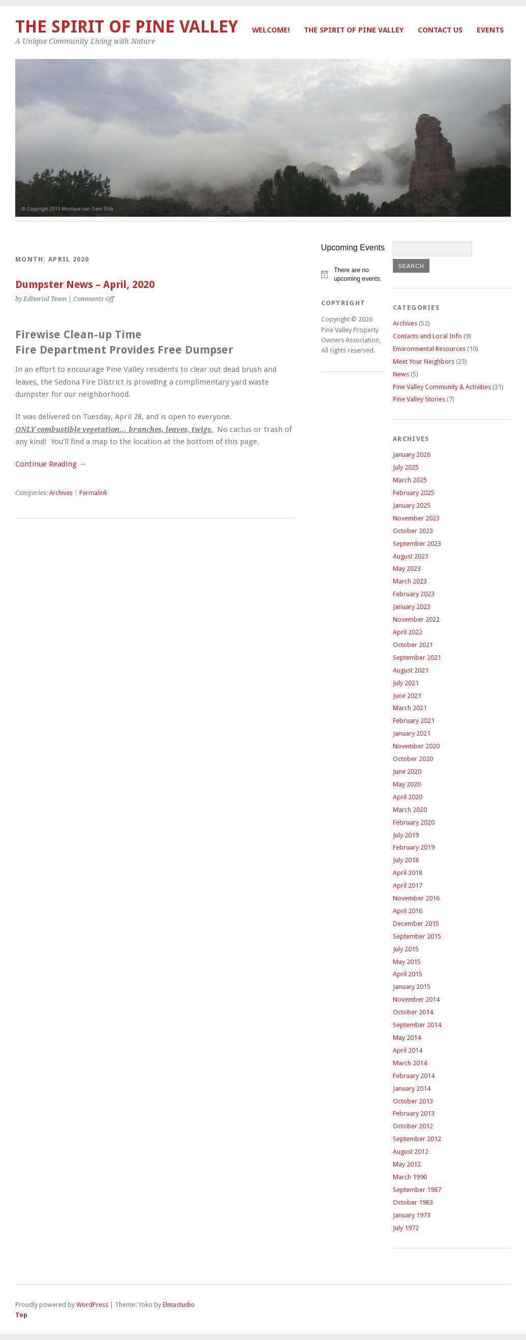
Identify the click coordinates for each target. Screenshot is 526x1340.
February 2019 (414, 847)
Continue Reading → (50, 464)
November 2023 (416, 518)
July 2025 (406, 467)
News (401, 374)
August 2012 (410, 1151)
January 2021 (411, 733)
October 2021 (413, 645)
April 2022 (407, 632)
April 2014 (407, 1050)
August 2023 (410, 556)
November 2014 (416, 999)
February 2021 (414, 720)
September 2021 (417, 657)
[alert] (353, 274)
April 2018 (407, 873)
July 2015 (406, 949)
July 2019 (406, 835)
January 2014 (411, 1088)
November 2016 (416, 898)
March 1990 (410, 1177)
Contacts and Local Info (427, 336)
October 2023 (413, 531)
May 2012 (407, 1164)
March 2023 (410, 581)
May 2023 (407, 568)
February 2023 (414, 594)
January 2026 (411, 454)
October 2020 (413, 759)
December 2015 (416, 923)
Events (490, 30)
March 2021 (410, 708)
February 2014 (414, 1076)
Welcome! (271, 30)
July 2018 (406, 860)
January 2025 (411, 505)
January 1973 (411, 1215)
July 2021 (406, 683)
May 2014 (407, 1037)
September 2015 (417, 936)
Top (21, 1315)
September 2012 (417, 1139)
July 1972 (406, 1228)
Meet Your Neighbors (423, 361)
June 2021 (407, 696)
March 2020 (410, 809)
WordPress (92, 1304)
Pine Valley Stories (419, 399)
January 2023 (411, 606)
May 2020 (407, 784)
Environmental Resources (429, 349)
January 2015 (411, 987)
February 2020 (414, 822)
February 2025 (414, 493)
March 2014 (410, 1063)
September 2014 (417, 1025)
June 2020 (407, 771)
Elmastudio (179, 1304)
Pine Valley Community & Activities (442, 387)
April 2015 (407, 974)
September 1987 (417, 1189)
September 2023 (417, 543)
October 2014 (413, 1012)
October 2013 (413, 1101)
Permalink (93, 493)
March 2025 (410, 480)
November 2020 (416, 746)
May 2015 (407, 962)
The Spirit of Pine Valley (354, 30)
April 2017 (407, 885)
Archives (61, 493)
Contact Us (440, 30)
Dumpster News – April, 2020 (84, 284)
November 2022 (416, 619)
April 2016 (407, 911)
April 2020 (407, 797)
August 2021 (410, 670)
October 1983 (413, 1202)
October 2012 (413, 1126)
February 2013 (414, 1113)
